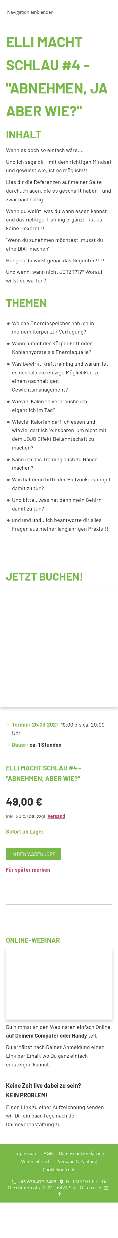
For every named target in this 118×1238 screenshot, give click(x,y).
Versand (56, 816)
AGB (48, 1153)
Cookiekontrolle (59, 1169)
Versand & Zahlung (77, 1161)
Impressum (26, 1153)
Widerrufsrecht (36, 1161)
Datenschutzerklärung (81, 1153)
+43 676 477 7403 (33, 1182)
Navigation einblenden (30, 12)
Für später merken (28, 869)
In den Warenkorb (33, 854)
